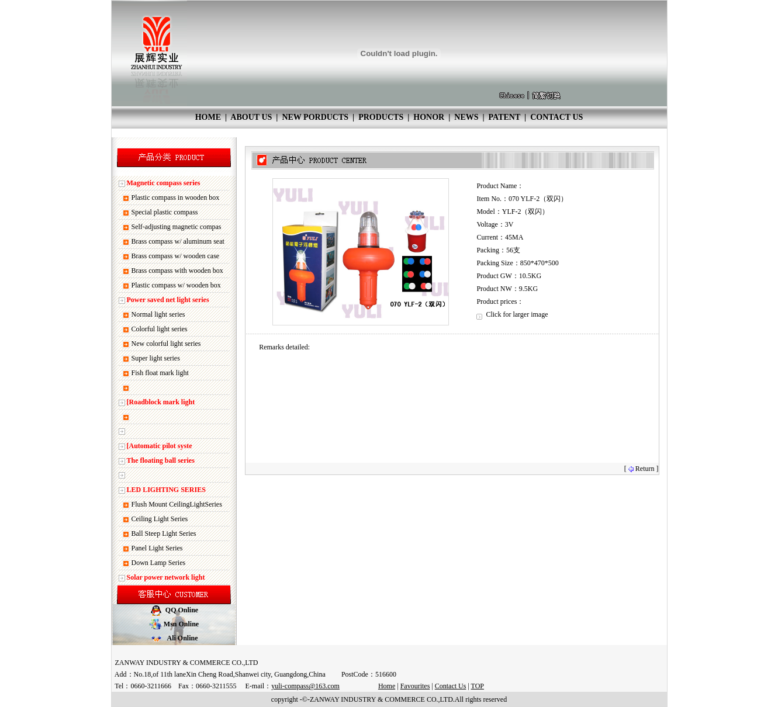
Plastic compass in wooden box (176, 197)
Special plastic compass (165, 212)
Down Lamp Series (159, 563)
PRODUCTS (380, 117)
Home (386, 686)
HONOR (428, 117)
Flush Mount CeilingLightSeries (177, 504)
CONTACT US (556, 117)
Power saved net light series (168, 300)
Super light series (156, 358)
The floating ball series (161, 460)
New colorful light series (166, 343)
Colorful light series (160, 329)
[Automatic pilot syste (159, 446)
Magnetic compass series (163, 183)
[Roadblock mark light (161, 402)
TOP (477, 686)
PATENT (504, 117)
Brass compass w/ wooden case (176, 256)
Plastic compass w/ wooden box (176, 285)
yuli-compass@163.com (305, 686)
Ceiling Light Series (160, 519)
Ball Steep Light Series (164, 533)
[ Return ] (641, 469)
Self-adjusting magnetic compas (177, 227)
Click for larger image (512, 314)
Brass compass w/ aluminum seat (178, 241)
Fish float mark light (160, 373)
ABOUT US (251, 117)
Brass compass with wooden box (177, 270)
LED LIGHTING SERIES (166, 490)
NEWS (466, 117)
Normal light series (158, 314)
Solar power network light (166, 577)
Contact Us (450, 686)
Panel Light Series (157, 548)
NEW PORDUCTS (315, 117)
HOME (208, 117)
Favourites (415, 686)
